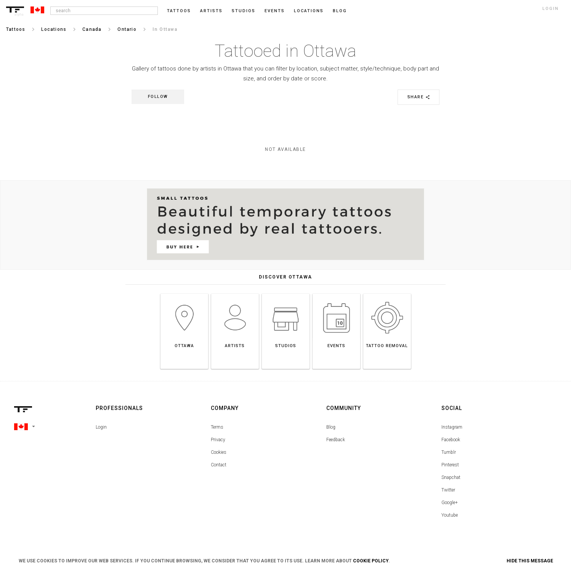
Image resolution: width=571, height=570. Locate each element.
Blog (330, 427)
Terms (217, 427)
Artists (211, 10)
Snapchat (450, 477)
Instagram (451, 427)
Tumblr (448, 452)
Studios (243, 10)
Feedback (335, 439)
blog (340, 10)
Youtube (449, 515)
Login (101, 427)
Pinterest (450, 465)
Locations (309, 10)
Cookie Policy (370, 561)
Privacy (218, 439)
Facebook (450, 439)
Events (275, 10)
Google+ (449, 502)
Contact (218, 465)
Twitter (448, 490)
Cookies (218, 452)
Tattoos (179, 10)
